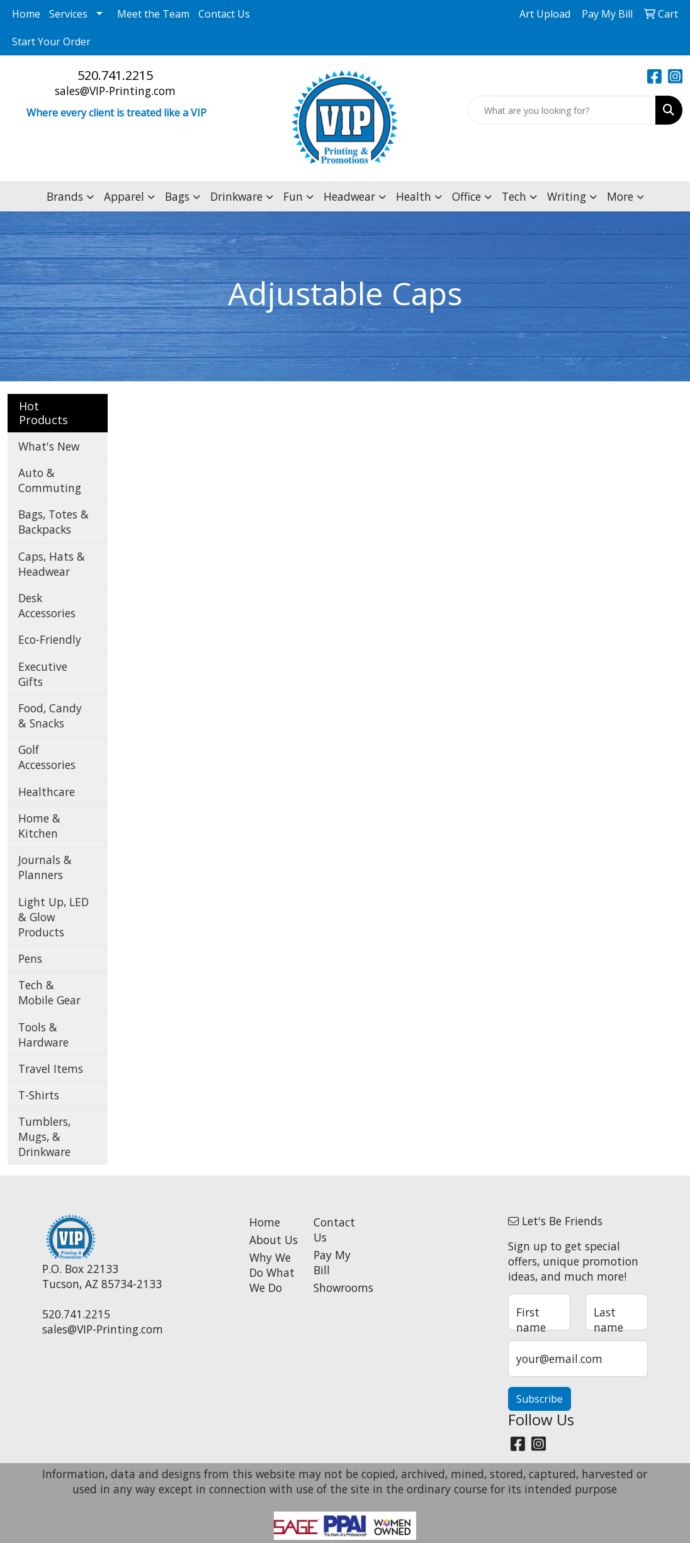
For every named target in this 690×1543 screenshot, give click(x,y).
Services (68, 14)
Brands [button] (65, 196)
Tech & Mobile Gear (49, 992)
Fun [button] (293, 196)
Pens (30, 958)
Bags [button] (177, 196)
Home (26, 14)
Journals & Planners (45, 867)
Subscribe (539, 1399)
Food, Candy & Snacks (50, 715)
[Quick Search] (562, 110)
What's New (48, 446)
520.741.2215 (115, 75)
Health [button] (413, 196)
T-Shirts (38, 1095)
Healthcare (46, 791)
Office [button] (466, 196)
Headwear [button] (349, 196)
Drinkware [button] (236, 196)
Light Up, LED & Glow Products (53, 917)
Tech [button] (514, 196)
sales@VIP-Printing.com (115, 90)
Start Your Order (51, 41)
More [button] (620, 196)
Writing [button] (566, 196)
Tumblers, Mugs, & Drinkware (44, 1136)
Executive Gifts (42, 674)
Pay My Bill (332, 1262)
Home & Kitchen (39, 826)
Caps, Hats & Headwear (51, 564)
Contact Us (224, 14)
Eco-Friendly (49, 639)
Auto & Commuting (49, 480)
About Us (273, 1239)
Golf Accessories (47, 757)
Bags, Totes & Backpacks (53, 522)
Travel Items (50, 1068)
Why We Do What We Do (272, 1272)
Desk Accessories (47, 605)
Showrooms (338, 1287)
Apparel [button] (124, 196)
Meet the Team (153, 14)
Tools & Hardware (43, 1034)
